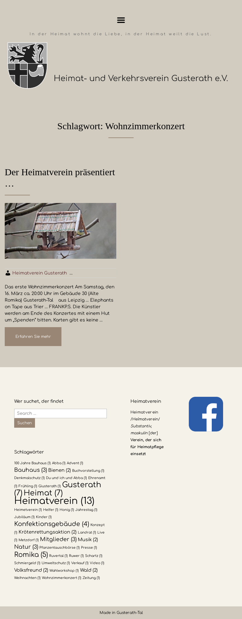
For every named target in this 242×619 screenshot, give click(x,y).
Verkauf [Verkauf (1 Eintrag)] (80, 563)
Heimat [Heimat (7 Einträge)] (43, 493)
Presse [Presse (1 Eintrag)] (89, 547)
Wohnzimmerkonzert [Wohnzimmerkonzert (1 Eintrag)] (61, 578)
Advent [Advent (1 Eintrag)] (75, 463)
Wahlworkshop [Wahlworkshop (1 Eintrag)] (64, 570)
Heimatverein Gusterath (39, 273)
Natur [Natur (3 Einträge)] (26, 547)
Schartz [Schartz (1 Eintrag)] (93, 556)
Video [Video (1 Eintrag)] (97, 563)
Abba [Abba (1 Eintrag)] (59, 463)
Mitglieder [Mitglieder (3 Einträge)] (58, 539)
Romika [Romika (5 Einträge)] (31, 554)
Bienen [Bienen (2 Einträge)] (59, 470)
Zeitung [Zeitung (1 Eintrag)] (91, 578)
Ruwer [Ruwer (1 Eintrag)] (76, 556)
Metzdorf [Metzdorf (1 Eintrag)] (29, 540)
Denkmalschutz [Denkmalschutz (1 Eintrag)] (29, 478)
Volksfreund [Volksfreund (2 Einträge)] (31, 570)
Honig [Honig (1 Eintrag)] (67, 510)
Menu (121, 20)
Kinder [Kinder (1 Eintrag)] (44, 517)
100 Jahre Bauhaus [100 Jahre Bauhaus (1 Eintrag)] (32, 463)
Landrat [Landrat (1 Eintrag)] (87, 532)
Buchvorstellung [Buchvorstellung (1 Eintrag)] (88, 470)
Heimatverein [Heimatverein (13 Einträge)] (54, 501)
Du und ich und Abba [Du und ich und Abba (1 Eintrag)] (66, 478)
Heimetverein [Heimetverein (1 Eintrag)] (28, 510)
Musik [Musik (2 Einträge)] (88, 539)
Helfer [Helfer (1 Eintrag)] (50, 510)
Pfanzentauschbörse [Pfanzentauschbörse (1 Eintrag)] (59, 547)
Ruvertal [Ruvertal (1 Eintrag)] (58, 556)
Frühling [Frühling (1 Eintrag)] (28, 486)
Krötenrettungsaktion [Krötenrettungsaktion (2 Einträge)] (48, 532)
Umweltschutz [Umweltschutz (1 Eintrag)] (56, 563)
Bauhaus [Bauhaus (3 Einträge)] (30, 470)
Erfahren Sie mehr (33, 336)
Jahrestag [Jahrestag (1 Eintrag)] (86, 510)
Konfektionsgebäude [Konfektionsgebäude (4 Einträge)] (51, 524)
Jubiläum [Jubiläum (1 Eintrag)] (24, 517)
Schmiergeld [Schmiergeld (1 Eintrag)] (27, 563)
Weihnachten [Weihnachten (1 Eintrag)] (27, 578)
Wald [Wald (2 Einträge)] (89, 570)
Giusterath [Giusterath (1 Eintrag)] (49, 486)
